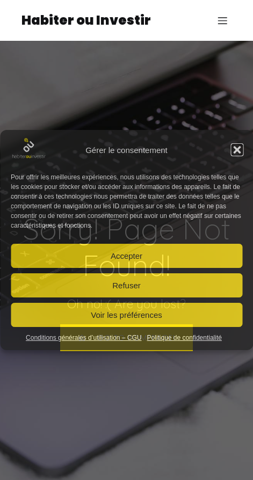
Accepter (126, 255)
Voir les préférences (126, 314)
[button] (237, 149)
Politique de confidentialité (184, 337)
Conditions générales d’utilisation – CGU (83, 337)
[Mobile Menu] (222, 20)
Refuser (126, 285)
